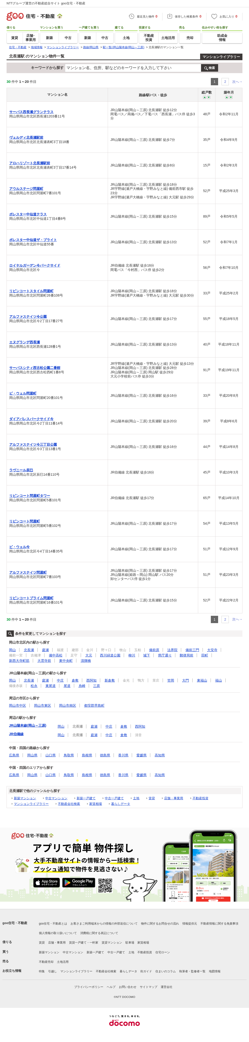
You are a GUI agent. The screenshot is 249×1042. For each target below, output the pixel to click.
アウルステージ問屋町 (26, 189)
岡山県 (32, 755)
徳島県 (105, 755)
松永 (34, 686)
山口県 (50, 755)
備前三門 (192, 650)
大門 (185, 680)
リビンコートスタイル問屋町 (31, 291)
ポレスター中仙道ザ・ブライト (33, 240)
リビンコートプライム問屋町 (31, 598)
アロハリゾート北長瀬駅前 (29, 163)
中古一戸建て (114, 798)
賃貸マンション (112, 942)
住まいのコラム (165, 971)
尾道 (67, 686)
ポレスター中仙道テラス (28, 214)
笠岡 (170, 680)
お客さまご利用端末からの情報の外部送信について (104, 923)
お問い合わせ (127, 987)
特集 (42, 971)
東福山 (202, 680)
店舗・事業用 (173, 798)
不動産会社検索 (69, 804)
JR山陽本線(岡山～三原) (27, 725)
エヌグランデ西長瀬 (24, 342)
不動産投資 (200, 798)
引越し (52, 971)
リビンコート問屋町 (24, 521)
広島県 (14, 755)
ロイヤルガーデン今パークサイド (34, 265)
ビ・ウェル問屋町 (22, 393)
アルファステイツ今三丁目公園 (33, 444)
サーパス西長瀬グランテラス (31, 112)
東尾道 (50, 686)
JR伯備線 (16, 734)
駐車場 (129, 942)
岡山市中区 (17, 705)
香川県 (123, 755)
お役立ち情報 (11, 971)
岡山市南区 (67, 705)
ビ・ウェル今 (19, 547)
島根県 (87, 755)
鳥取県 (69, 755)
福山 (218, 680)
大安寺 (212, 650)
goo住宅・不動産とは (53, 923)
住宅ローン (162, 952)
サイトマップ (148, 987)
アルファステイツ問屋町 (28, 572)
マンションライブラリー (221, 57)
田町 (204, 655)
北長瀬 (29, 650)
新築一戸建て (86, 798)
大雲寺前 (44, 661)
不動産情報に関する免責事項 (219, 923)
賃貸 (152, 798)
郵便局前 (186, 655)
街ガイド (146, 971)
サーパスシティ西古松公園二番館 (34, 368)
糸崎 (82, 686)
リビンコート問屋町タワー (29, 496)
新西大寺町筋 (19, 661)
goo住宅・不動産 (14, 923)
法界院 (172, 650)
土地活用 (63, 962)
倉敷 (75, 680)
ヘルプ (111, 987)
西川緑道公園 (110, 655)
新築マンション (25, 798)
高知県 (160, 755)
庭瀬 (45, 650)
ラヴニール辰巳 (21, 470)
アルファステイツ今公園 (28, 316)
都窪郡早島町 (94, 705)
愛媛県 (141, 755)
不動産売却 (46, 962)
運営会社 (166, 987)
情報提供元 (189, 923)
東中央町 (66, 661)
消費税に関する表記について (99, 933)
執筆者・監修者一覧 (192, 971)
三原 (96, 686)
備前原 (154, 650)
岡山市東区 (42, 705)
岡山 (12, 650)
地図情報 (215, 971)
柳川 (131, 655)
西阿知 (91, 680)
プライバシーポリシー (88, 987)
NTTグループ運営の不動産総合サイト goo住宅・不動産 (46, 3)
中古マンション (56, 798)
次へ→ (237, 82)
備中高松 (55, 655)
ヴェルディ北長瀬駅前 (26, 137)
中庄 (60, 680)
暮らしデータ (120, 804)
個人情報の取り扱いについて (58, 933)
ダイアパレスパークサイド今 (31, 419)
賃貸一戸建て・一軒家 (83, 942)
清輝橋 (86, 661)
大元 (88, 655)
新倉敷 (110, 680)
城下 (146, 655)
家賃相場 (95, 804)
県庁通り (165, 655)
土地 (136, 798)
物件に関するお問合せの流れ (160, 923)
